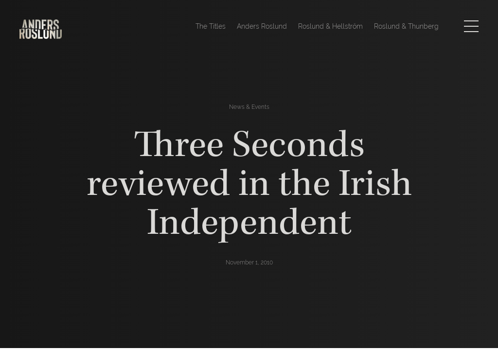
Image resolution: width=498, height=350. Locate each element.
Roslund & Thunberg (406, 26)
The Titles (211, 26)
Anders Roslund (262, 26)
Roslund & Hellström (330, 26)
